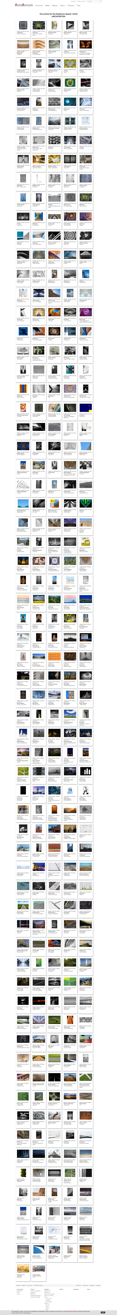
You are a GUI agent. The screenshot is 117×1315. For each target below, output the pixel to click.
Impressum (78, 1285)
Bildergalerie (19, 1291)
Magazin (55, 6)
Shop (78, 6)
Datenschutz (85, 1285)
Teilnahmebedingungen (36, 1295)
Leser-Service (49, 1299)
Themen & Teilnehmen (35, 1291)
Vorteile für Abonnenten (49, 1294)
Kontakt (47, 1308)
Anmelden (73, 1)
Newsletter (92, 1285)
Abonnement (47, 1292)
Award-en (24, 1285)
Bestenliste (33, 1294)
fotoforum (46, 1303)
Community (39, 6)
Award (47, 6)
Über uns (48, 1305)
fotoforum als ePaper (48, 1295)
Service (18, 1294)
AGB (46, 1309)
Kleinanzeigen (49, 1302)
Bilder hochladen (82, 1)
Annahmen (30, 1285)
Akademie (71, 6)
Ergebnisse (33, 1292)
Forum (18, 1292)
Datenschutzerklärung (72, 1311)
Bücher (62, 6)
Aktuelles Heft (47, 1291)
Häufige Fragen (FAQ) (35, 1297)
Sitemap (98, 1285)
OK (103, 1312)
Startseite (18, 1285)
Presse (47, 1306)
